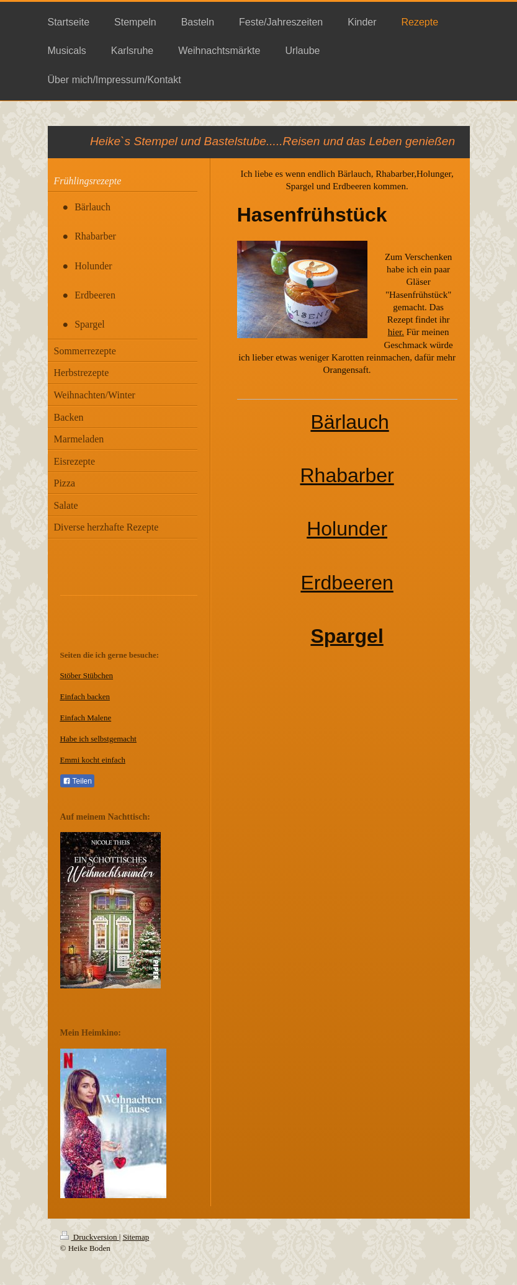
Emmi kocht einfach (92, 759)
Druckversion (89, 1237)
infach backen (87, 696)
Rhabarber (347, 475)
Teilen (77, 781)
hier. (396, 332)
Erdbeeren (346, 582)
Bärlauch (349, 422)
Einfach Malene (86, 717)
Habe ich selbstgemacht (98, 738)
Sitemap (136, 1237)
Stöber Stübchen (87, 675)
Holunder (347, 528)
